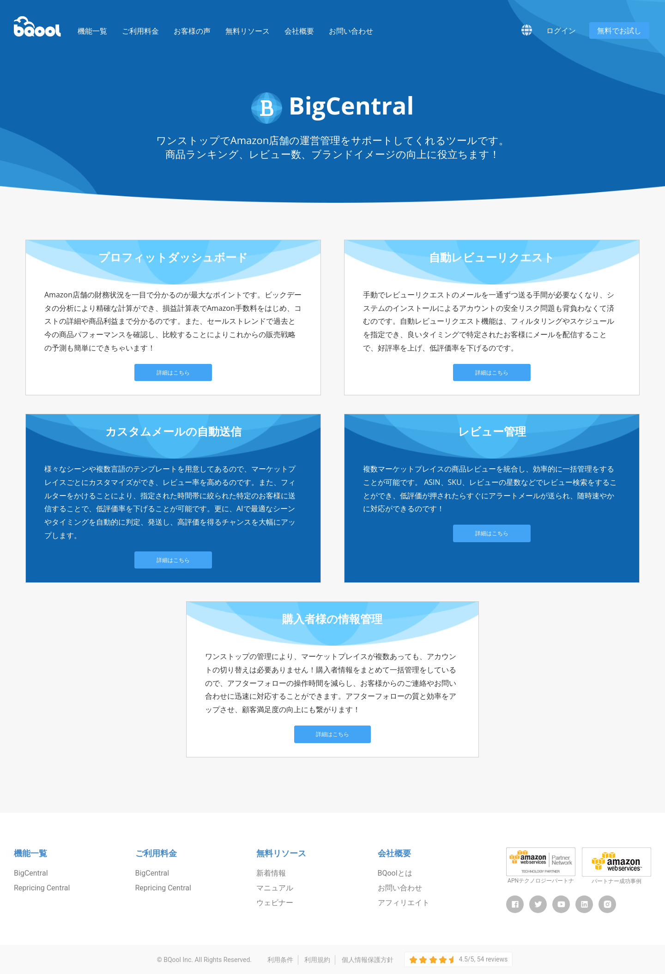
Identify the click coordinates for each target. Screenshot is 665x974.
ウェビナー (274, 902)
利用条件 (280, 959)
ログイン (561, 30)
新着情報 (271, 873)
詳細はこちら (173, 372)
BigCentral (31, 873)
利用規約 (317, 959)
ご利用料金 (140, 31)
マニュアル (274, 887)
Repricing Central (42, 887)
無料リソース (247, 31)
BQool (37, 26)
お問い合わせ (351, 31)
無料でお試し (619, 30)
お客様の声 (192, 31)
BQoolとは (395, 873)
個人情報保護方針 (367, 959)
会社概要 (299, 31)
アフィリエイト (403, 902)
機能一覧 (92, 31)
